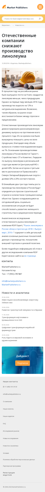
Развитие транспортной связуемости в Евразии (22, 310)
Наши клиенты (8, 409)
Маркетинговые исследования (7, 25)
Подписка (22, 363)
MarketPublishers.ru (11, 284)
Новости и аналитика (10, 446)
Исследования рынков (11, 431)
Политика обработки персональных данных (19, 460)
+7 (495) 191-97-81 (10, 387)
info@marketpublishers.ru (14, 281)
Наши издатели (8, 416)
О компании (7, 402)
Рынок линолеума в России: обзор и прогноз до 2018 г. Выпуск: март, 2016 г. (22, 229)
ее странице (30, 256)
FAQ (4, 424)
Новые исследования (10, 438)
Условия (6, 453)
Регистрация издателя (9, 474)
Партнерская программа (12, 466)
